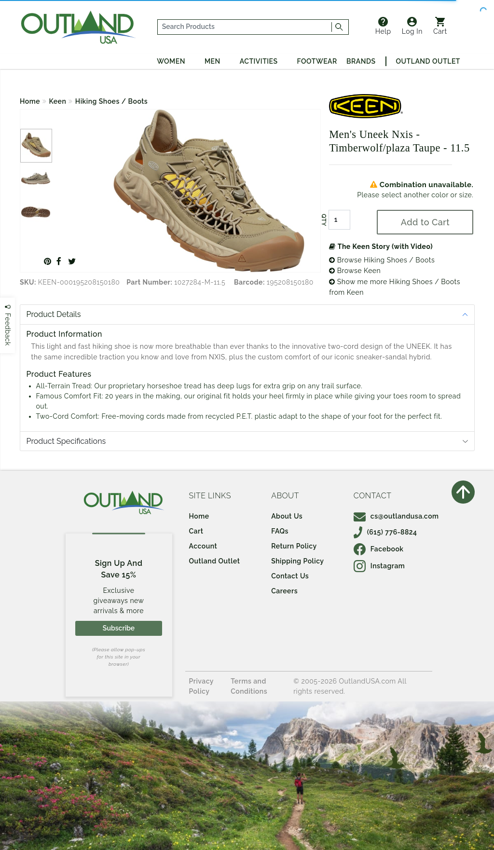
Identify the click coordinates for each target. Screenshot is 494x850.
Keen (58, 101)
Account (203, 546)
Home (30, 101)
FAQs (279, 531)
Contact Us (290, 576)
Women (171, 61)
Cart (440, 26)
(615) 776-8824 (385, 532)
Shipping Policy (297, 561)
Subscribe (119, 628)
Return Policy (293, 546)
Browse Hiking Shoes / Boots (382, 260)
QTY (323, 220)
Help (383, 26)
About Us (286, 516)
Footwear (317, 61)
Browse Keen (355, 270)
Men (212, 61)
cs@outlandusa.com (396, 516)
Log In (412, 26)
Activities (259, 61)
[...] (244, 27)
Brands (360, 61)
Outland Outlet (428, 61)
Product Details (54, 314)
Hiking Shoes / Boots (111, 101)
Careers (284, 591)
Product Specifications (66, 441)
